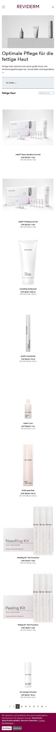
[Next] (46, 706)
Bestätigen (7, 728)
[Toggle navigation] (3, 7)
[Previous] (10, 706)
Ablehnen (17, 728)
